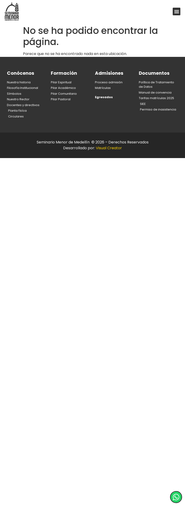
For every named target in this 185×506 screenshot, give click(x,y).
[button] (176, 11)
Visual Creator (109, 148)
